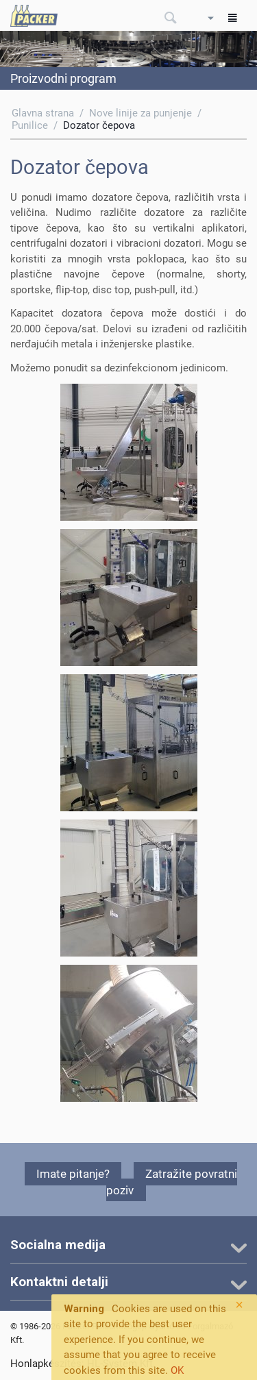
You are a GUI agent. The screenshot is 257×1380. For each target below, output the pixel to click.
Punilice (30, 125)
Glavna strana (43, 113)
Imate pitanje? (73, 1174)
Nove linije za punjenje (140, 113)
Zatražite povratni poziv (171, 1182)
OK (177, 1370)
